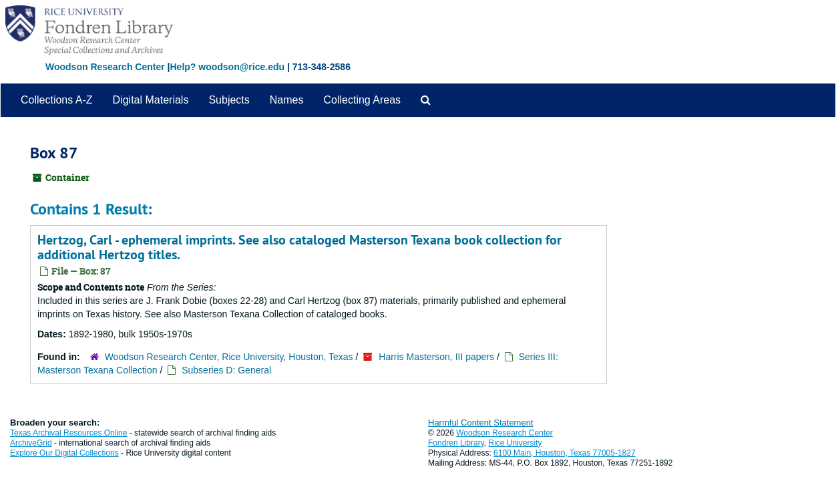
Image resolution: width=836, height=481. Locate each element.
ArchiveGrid (31, 443)
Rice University (515, 443)
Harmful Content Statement (481, 423)
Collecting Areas (362, 100)
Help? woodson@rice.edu (227, 66)
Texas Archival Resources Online (68, 433)
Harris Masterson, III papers (436, 356)
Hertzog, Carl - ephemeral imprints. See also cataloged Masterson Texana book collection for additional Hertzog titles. (299, 247)
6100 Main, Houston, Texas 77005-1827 (564, 453)
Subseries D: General (226, 370)
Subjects (228, 100)
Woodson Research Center (105, 66)
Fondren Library (456, 443)
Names (287, 100)
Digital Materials (151, 100)
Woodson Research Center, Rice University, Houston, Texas (229, 356)
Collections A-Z (57, 100)
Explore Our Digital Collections (64, 453)
